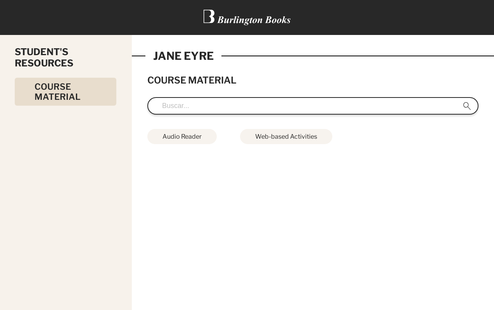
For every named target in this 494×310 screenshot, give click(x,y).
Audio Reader (182, 136)
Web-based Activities (286, 136)
